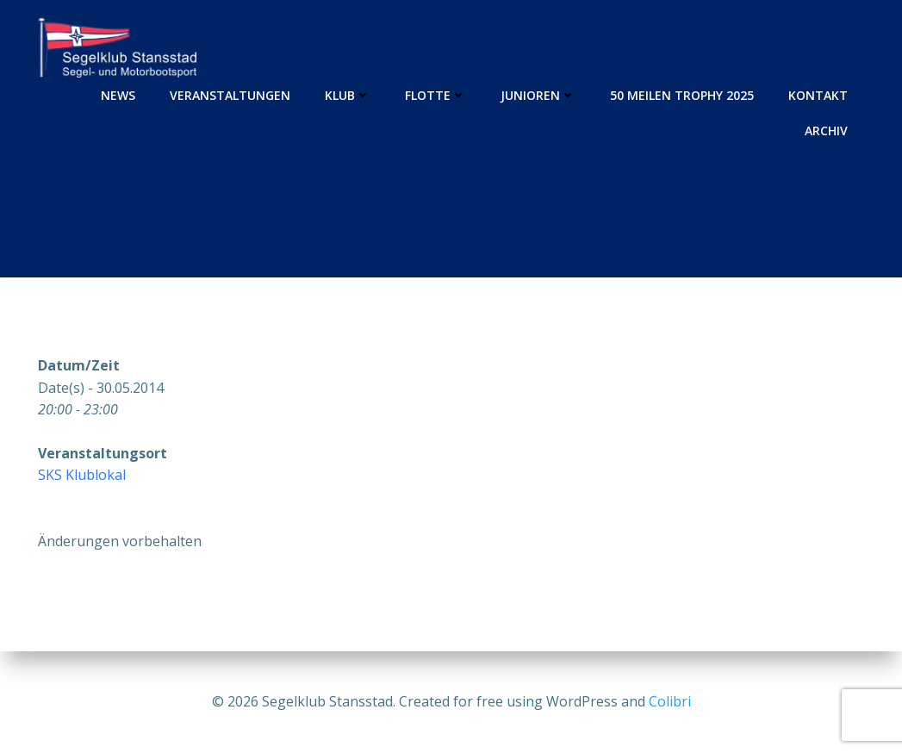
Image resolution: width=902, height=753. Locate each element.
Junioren (538, 95)
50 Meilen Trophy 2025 (682, 95)
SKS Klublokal (82, 474)
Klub (347, 95)
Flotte (435, 95)
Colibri (670, 701)
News (118, 95)
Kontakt (818, 95)
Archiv (826, 130)
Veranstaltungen (230, 95)
